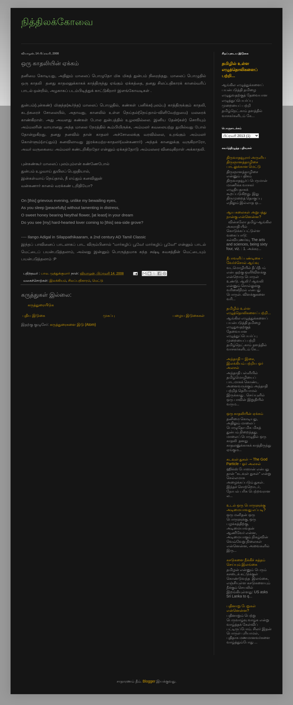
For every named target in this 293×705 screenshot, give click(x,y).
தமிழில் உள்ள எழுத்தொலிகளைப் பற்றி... (240, 69)
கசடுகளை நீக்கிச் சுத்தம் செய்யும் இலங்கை (246, 562)
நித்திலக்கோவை (57, 21)
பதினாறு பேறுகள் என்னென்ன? (241, 608)
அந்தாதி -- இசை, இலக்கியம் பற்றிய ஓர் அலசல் (244, 363)
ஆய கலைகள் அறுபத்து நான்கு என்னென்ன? (246, 214)
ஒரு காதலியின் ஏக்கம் (244, 413)
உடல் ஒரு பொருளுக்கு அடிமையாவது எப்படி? (246, 507)
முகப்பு (109, 315)
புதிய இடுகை (33, 315)
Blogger (149, 681)
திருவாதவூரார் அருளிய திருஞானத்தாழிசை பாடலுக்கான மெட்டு (246, 162)
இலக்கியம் (57, 280)
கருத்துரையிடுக (41, 305)
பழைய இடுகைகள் (189, 315)
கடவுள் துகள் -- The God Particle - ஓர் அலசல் (246, 461)
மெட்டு (97, 280)
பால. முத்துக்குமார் (56, 273)
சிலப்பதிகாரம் (79, 280)
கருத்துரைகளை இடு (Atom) (73, 324)
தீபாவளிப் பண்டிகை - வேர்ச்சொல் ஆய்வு (244, 260)
